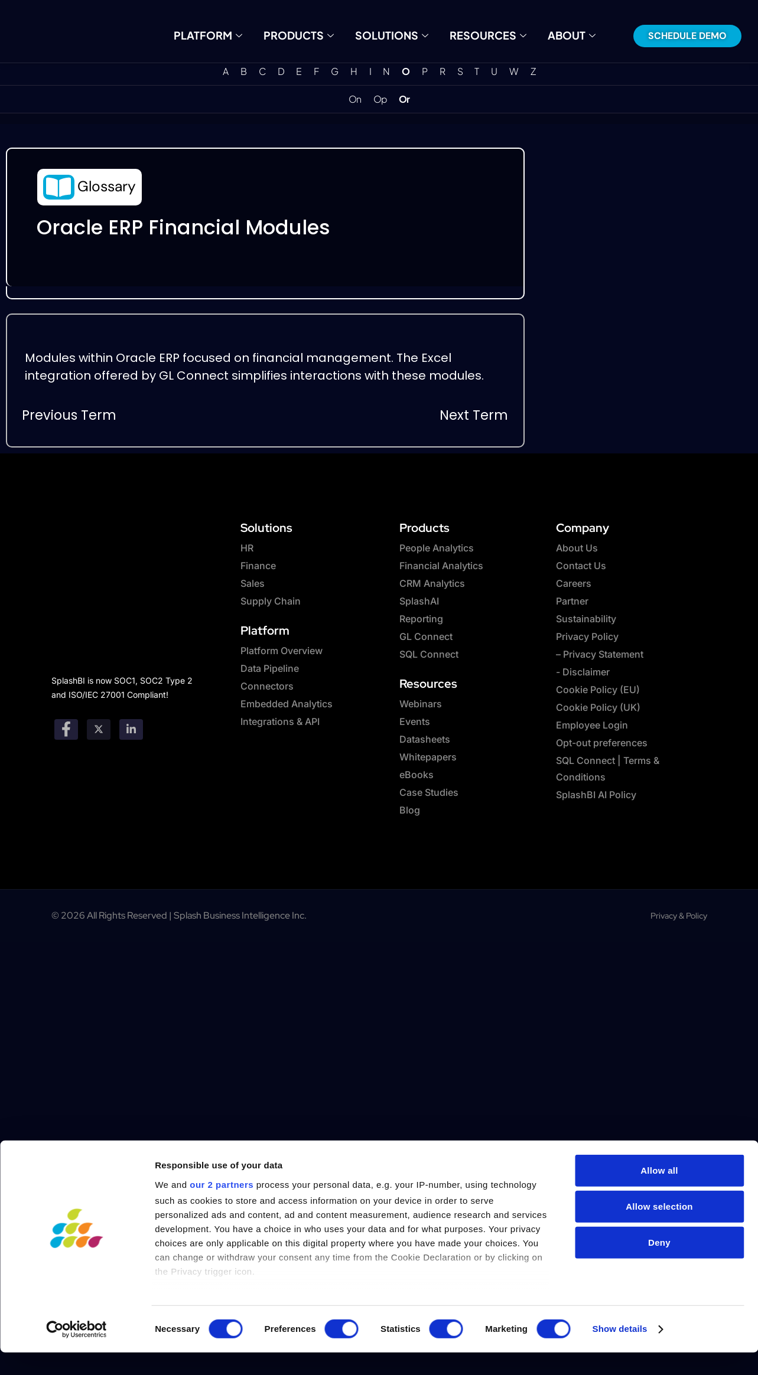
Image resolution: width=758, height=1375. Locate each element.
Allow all (659, 1126)
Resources (480, 35)
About (558, 35)
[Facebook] (66, 729)
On (355, 99)
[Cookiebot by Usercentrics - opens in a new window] (76, 1285)
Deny (659, 1198)
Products (304, 35)
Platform (220, 35)
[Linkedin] (131, 729)
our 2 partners (221, 1141)
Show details (620, 1285)
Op (380, 99)
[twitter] (98, 729)
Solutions (390, 35)
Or (404, 99)
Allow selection (659, 1162)
